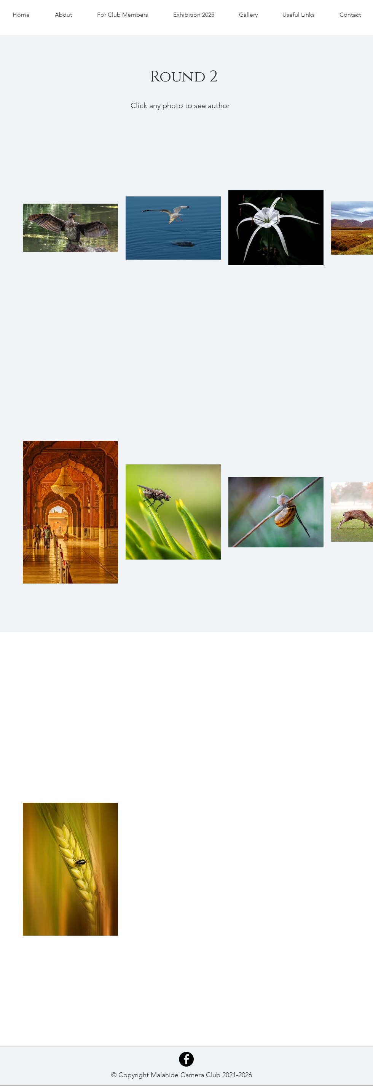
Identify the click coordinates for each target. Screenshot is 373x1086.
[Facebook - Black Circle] (186, 1059)
